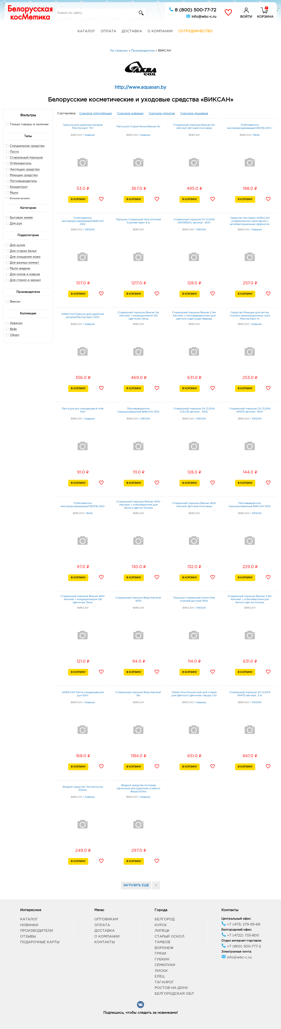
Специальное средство (27, 146)
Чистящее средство (25, 169)
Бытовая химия (21, 217)
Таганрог (164, 982)
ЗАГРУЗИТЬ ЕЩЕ (136, 885)
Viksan (14, 335)
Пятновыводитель (23, 181)
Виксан (13, 301)
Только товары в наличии (27, 124)
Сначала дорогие (162, 113)
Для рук (16, 223)
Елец (159, 976)
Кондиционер (20, 198)
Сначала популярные (95, 113)
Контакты (104, 942)
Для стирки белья (23, 251)
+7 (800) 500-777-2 (241, 946)
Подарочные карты (39, 942)
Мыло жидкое (20, 268)
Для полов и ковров (25, 274)
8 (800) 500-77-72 (192, 9)
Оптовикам (106, 919)
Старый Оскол (169, 936)
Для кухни (17, 245)
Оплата (108, 31)
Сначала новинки (130, 113)
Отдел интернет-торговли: (241, 941)
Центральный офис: (236, 919)
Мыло (14, 193)
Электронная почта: (236, 952)
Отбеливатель (20, 163)
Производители (36, 930)
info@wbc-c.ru (201, 16)
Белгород (165, 919)
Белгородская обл (174, 993)
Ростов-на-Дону (171, 987)
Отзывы (28, 936)
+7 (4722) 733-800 (240, 935)
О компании (160, 31)
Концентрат (19, 187)
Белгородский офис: (236, 930)
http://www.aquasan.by (140, 87)
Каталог (86, 31)
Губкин (162, 959)
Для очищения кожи (25, 257)
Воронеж (164, 948)
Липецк (162, 930)
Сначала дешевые (194, 113)
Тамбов (162, 942)
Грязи (160, 953)
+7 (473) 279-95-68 (240, 924)
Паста (14, 152)
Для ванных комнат (24, 263)
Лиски (161, 970)
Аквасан (16, 323)
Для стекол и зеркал (25, 280)
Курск (161, 925)
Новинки (29, 925)
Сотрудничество (195, 31)
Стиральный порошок (26, 157)
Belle (13, 329)
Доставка (132, 31)
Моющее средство (24, 175)
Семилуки (165, 965)
